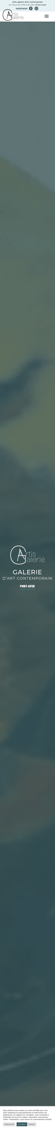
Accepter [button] (22, 1124)
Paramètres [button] (9, 1124)
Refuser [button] (32, 1124)
